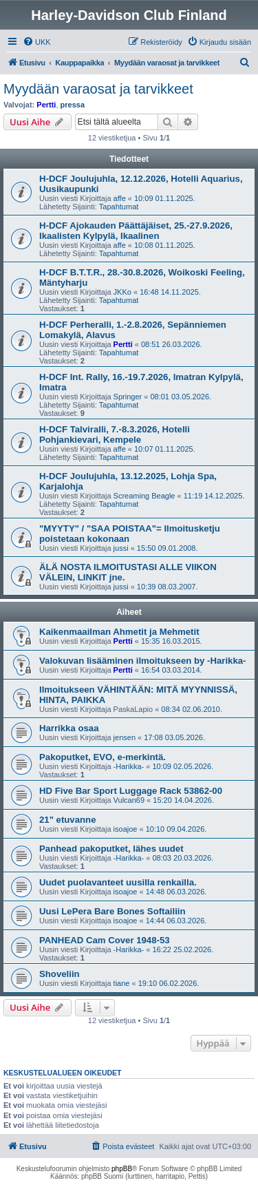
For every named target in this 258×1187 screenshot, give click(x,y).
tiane (122, 983)
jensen (125, 737)
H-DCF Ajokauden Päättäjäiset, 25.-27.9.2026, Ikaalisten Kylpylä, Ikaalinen (136, 230)
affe (120, 198)
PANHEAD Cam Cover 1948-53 (104, 940)
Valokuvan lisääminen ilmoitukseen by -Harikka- (142, 660)
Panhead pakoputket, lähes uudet (111, 848)
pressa (73, 105)
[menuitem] (37, 42)
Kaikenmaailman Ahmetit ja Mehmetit (119, 632)
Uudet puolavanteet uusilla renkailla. (118, 882)
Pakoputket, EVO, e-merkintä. (102, 757)
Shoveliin (59, 974)
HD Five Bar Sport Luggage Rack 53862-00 (130, 791)
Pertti (46, 105)
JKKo (122, 292)
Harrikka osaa (69, 728)
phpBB (121, 1169)
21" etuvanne (67, 820)
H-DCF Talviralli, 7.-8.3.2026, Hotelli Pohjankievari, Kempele (114, 434)
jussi (121, 548)
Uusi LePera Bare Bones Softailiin (112, 911)
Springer (128, 396)
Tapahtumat (118, 206)
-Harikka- (129, 766)
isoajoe (126, 829)
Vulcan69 (129, 800)
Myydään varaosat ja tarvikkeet (98, 88)
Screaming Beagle (144, 496)
